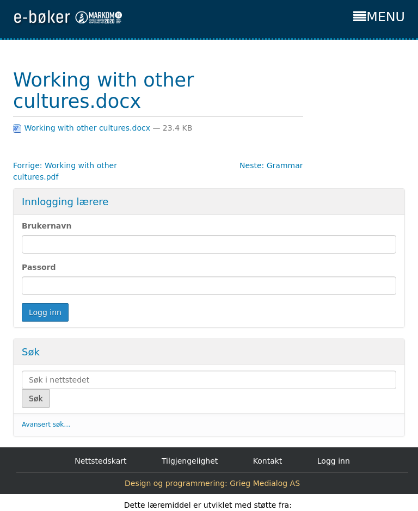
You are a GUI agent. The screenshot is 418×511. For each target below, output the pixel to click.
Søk (31, 352)
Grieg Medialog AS (265, 483)
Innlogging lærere (65, 201)
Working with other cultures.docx (82, 128)
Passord (39, 267)
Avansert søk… (46, 424)
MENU (379, 16)
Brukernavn (46, 225)
